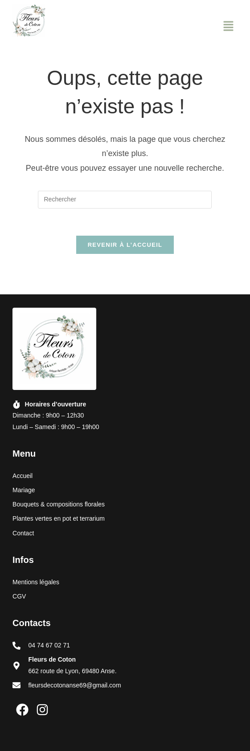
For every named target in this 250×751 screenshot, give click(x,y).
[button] (228, 27)
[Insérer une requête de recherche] (125, 200)
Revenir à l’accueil (125, 244)
